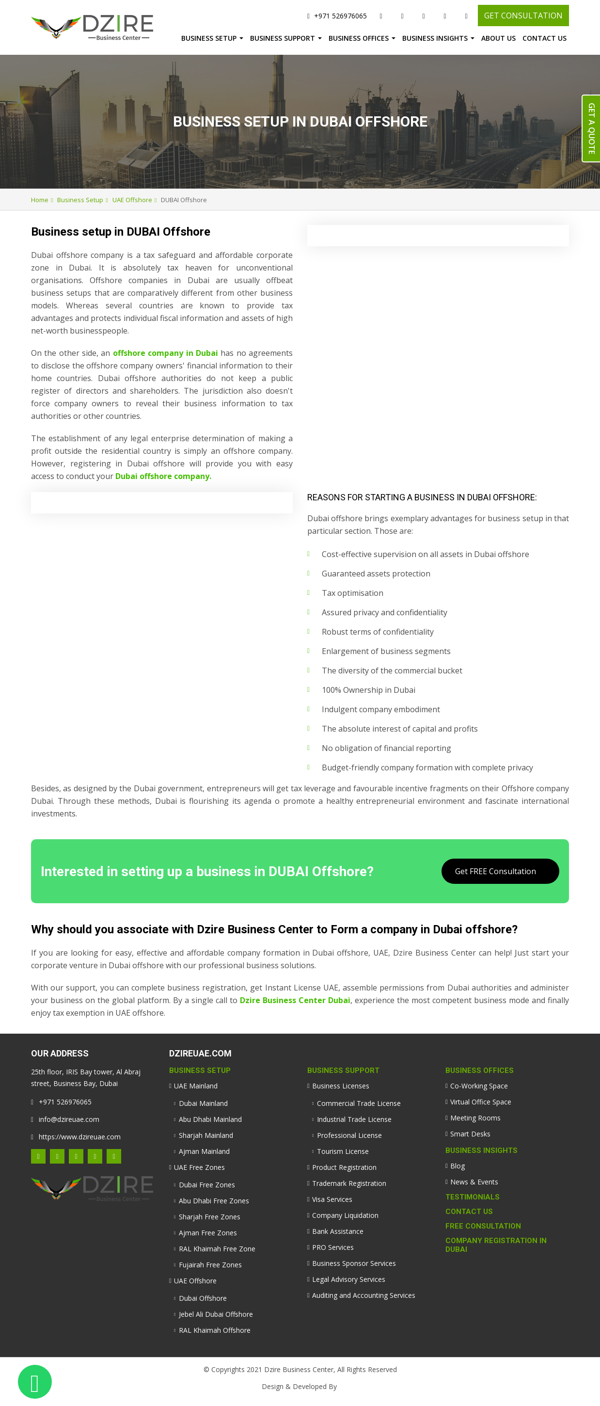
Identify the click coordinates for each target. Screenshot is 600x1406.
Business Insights (435, 38)
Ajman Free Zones (208, 1232)
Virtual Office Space (480, 1101)
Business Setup (209, 38)
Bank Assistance (337, 1231)
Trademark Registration (349, 1183)
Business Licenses (340, 1085)
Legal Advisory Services (348, 1279)
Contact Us (544, 38)
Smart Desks (470, 1133)
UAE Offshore (132, 199)
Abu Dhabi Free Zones (214, 1200)
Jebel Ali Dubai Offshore (216, 1314)
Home (39, 199)
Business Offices (359, 38)
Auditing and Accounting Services (363, 1295)
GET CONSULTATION (523, 15)
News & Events (474, 1181)
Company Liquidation (345, 1215)
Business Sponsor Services (354, 1263)
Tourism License (343, 1151)
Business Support (282, 38)
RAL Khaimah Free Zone (217, 1248)
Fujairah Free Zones (210, 1264)
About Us (498, 38)
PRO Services (333, 1247)
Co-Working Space (479, 1085)
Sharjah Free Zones (209, 1216)
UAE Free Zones (199, 1167)
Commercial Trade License (359, 1103)
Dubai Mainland (203, 1103)
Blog (457, 1165)
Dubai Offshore (203, 1298)
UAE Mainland (196, 1085)
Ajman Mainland (204, 1151)
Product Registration (344, 1167)
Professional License (349, 1135)
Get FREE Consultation (495, 871)
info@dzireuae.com (65, 1119)
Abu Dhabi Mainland (210, 1119)
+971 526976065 (337, 15)
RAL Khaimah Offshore (215, 1330)
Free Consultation (483, 1226)
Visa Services (332, 1199)
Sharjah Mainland (206, 1135)
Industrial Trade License (354, 1119)
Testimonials (472, 1197)
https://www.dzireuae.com (76, 1136)
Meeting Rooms (475, 1117)
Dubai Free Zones (207, 1184)
